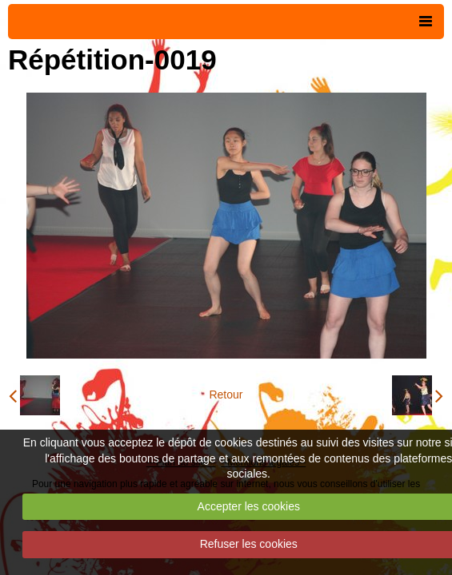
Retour (225, 394)
